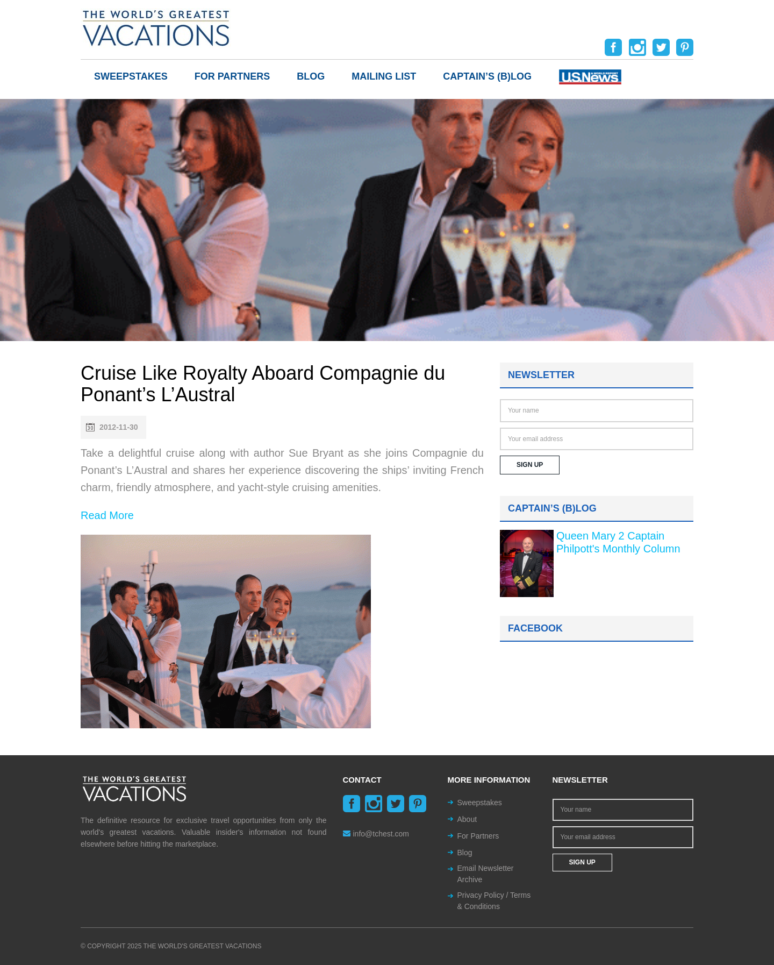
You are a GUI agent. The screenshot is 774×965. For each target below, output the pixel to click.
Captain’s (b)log (487, 76)
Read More (107, 515)
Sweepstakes (131, 76)
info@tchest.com (376, 833)
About (467, 819)
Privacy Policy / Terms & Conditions (494, 901)
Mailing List (384, 76)
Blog (311, 76)
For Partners (232, 76)
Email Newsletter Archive (485, 874)
